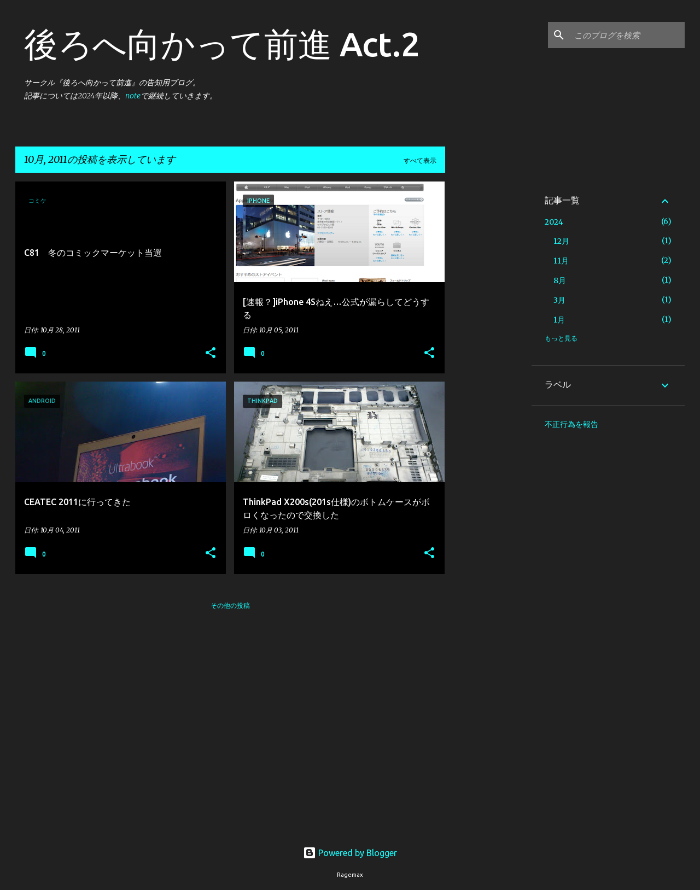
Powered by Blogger (350, 853)
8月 (559, 280)
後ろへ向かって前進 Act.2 (222, 44)
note (133, 96)
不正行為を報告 (571, 424)
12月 (561, 241)
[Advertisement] (488, 345)
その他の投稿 (230, 605)
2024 (554, 222)
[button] (210, 353)
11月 (561, 261)
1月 (559, 320)
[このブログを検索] (627, 35)
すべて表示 (420, 160)
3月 (559, 300)
